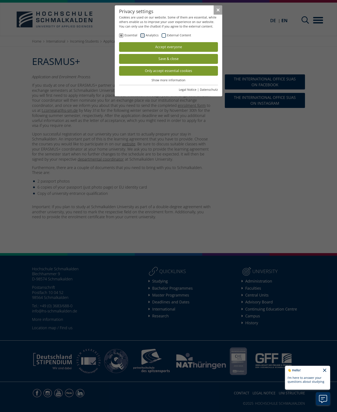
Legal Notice (187, 90)
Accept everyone (168, 47)
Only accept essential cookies (168, 70)
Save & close (168, 58)
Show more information (168, 80)
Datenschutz (209, 90)
